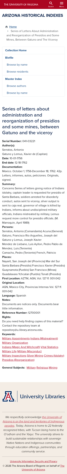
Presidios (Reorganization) (18, 360)
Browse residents (17, 71)
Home (13, 27)
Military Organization (15, 343)
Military (31, 367)
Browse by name (17, 64)
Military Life (9, 351)
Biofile (9, 58)
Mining (53, 367)
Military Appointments (16, 338)
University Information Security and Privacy (33, 461)
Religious (42, 367)
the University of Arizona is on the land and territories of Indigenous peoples (33, 421)
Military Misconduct (29, 351)
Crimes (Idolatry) (54, 355)
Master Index (13, 79)
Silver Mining (35, 355)
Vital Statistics (49, 347)
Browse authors (16, 86)
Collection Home (16, 50)
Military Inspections (14, 355)
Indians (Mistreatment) (44, 338)
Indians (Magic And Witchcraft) (21, 347)
